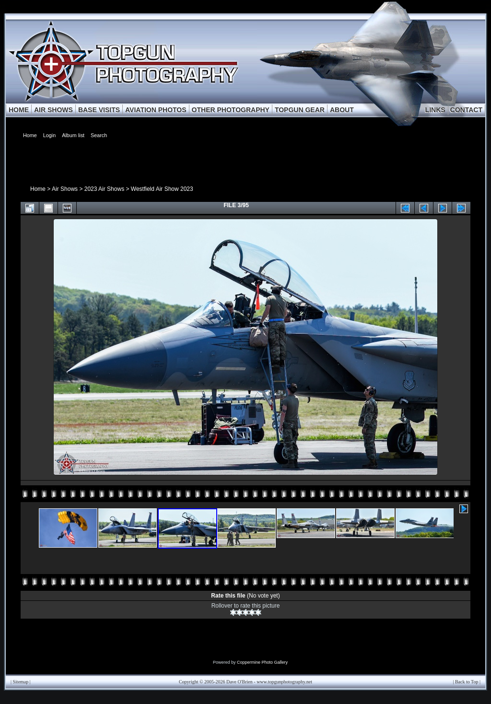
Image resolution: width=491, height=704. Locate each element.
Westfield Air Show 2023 (162, 189)
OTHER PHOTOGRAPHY (230, 110)
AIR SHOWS (53, 110)
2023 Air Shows (104, 189)
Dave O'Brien (239, 681)
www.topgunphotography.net (284, 681)
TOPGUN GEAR (300, 110)
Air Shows (65, 189)
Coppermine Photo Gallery (262, 662)
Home (38, 189)
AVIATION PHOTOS (156, 110)
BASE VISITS (99, 110)
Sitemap (21, 681)
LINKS (435, 110)
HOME (19, 110)
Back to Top (467, 681)
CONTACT (466, 110)
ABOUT (342, 110)
